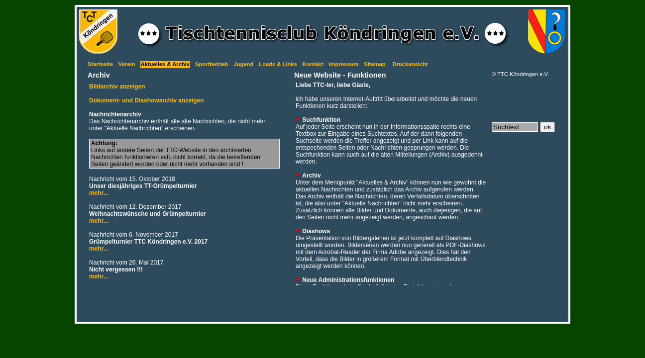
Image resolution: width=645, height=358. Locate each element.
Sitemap (375, 64)
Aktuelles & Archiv (165, 64)
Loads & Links (278, 64)
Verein (126, 64)
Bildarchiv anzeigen (117, 86)
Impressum (343, 64)
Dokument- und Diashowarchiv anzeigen (146, 100)
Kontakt (313, 64)
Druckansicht (410, 64)
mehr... (98, 192)
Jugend (244, 64)
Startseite (100, 64)
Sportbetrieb (211, 64)
